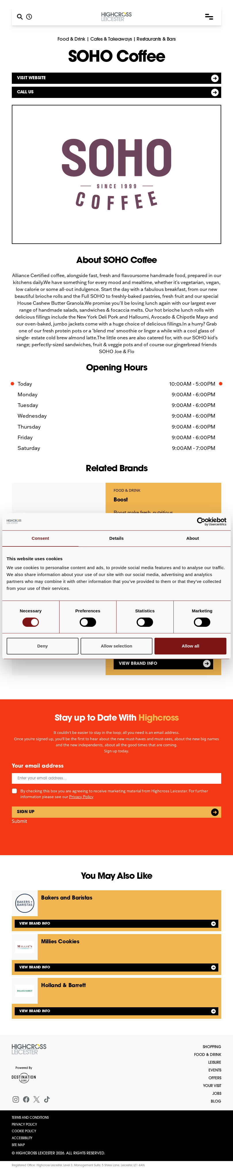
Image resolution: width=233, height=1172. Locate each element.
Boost (121, 500)
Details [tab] (116, 538)
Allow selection (116, 645)
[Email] (116, 778)
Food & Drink (71, 39)
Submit (19, 821)
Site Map (18, 1145)
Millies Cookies (60, 942)
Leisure (214, 1063)
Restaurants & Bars (156, 39)
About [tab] (192, 538)
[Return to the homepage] (29, 1049)
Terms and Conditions (30, 1118)
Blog (216, 1101)
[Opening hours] (29, 17)
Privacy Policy (81, 796)
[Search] (20, 17)
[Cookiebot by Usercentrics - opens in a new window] (201, 521)
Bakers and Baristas (66, 898)
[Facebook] (26, 1099)
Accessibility (22, 1138)
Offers (215, 1078)
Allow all (190, 645)
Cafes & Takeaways (111, 39)
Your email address (38, 766)
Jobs (216, 1094)
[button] (209, 17)
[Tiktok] (47, 1099)
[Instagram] (16, 1099)
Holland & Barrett (63, 986)
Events (215, 1070)
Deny (42, 645)
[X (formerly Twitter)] (37, 1099)
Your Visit (212, 1086)
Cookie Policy (24, 1131)
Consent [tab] (40, 538)
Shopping (212, 1047)
